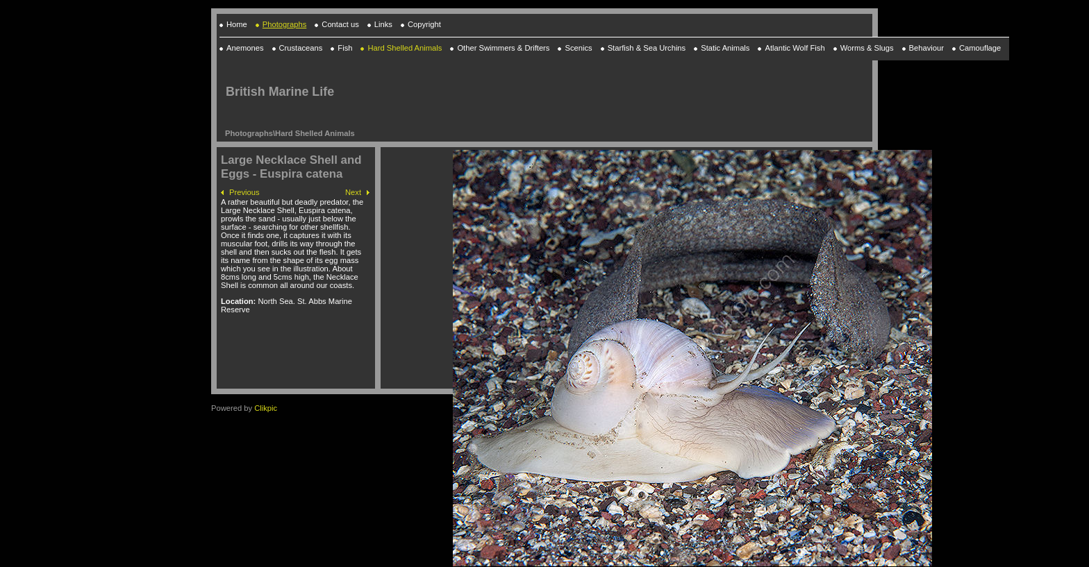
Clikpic (265, 408)
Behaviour (926, 48)
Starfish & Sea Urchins (647, 48)
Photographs (284, 24)
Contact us (340, 24)
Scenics (578, 48)
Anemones (245, 48)
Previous (244, 192)
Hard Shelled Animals (315, 133)
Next (353, 192)
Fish (345, 48)
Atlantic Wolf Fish (794, 48)
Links (383, 24)
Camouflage (980, 48)
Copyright (424, 24)
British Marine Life (280, 92)
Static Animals (725, 48)
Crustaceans (301, 48)
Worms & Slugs (867, 48)
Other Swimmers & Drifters (503, 48)
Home (236, 24)
